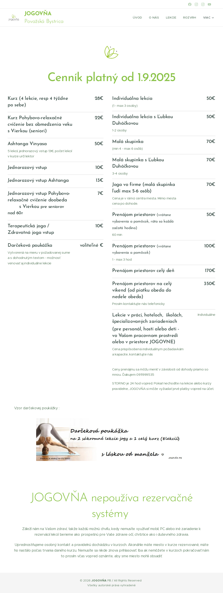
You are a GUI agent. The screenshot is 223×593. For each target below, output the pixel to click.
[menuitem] (140, 17)
